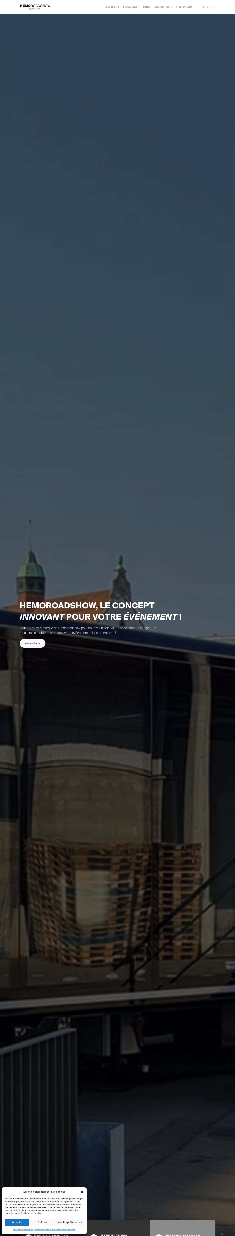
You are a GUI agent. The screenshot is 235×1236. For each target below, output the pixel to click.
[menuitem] (112, 7)
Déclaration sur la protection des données (54, 1230)
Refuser (42, 1222)
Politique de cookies (23, 1230)
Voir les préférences (70, 1222)
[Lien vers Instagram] (203, 7)
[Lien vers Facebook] (213, 7)
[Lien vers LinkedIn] (208, 7)
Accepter (16, 1222)
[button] (81, 1192)
